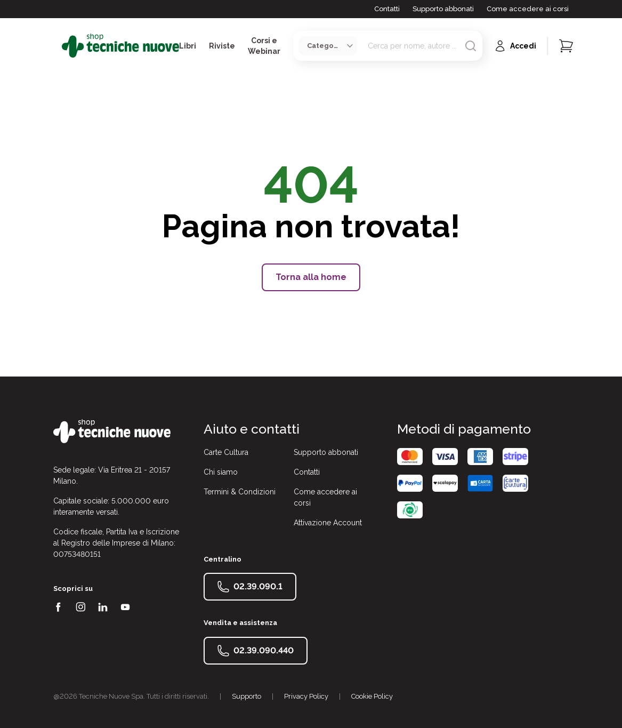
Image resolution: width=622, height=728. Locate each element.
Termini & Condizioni (240, 491)
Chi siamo (221, 472)
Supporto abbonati (443, 9)
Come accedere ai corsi (528, 9)
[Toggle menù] (57, 45)
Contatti (387, 9)
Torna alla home (311, 277)
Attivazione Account (328, 522)
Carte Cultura (226, 452)
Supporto (246, 696)
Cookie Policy (372, 696)
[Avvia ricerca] (470, 45)
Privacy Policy (306, 696)
